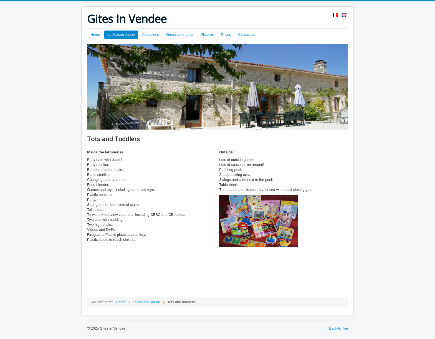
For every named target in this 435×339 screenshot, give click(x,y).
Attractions (150, 34)
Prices (226, 34)
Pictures (207, 34)
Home (95, 34)
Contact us (246, 34)
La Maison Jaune (121, 34)
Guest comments (179, 34)
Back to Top (338, 328)
